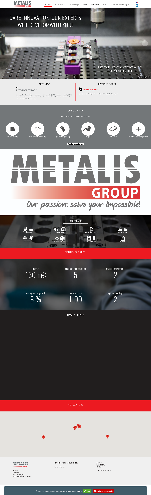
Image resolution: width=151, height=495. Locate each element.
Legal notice (100, 465)
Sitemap (99, 463)
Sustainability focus (26, 90)
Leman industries (60, 467)
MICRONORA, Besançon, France (88, 90)
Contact (99, 467)
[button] (43, 437)
